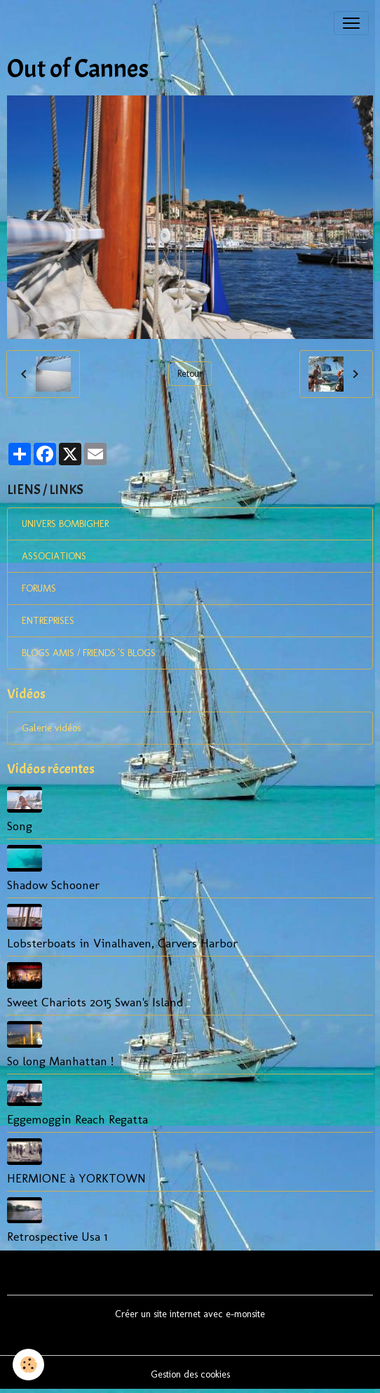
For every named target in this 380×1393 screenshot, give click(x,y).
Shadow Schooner (53, 884)
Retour (190, 374)
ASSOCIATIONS (54, 556)
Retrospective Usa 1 (57, 1236)
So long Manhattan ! (60, 1060)
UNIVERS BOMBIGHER (65, 524)
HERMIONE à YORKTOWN (76, 1178)
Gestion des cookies (190, 1374)
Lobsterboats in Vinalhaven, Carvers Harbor (122, 942)
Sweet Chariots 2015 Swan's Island (95, 1001)
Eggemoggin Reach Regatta (77, 1119)
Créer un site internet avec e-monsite (190, 1314)
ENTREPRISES (48, 621)
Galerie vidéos (51, 728)
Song (19, 825)
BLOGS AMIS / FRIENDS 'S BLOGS (89, 653)
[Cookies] (28, 1364)
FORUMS (39, 588)
